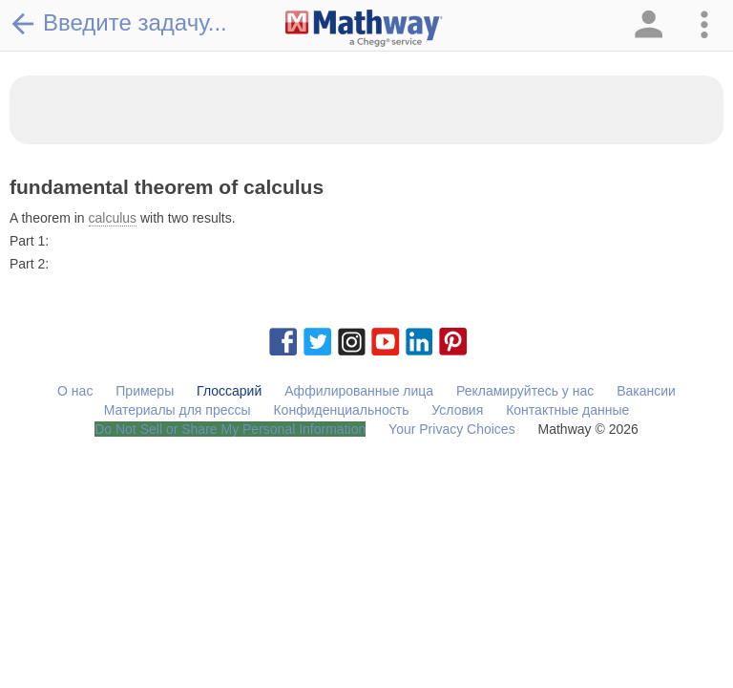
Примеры (144, 390)
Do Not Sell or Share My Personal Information (230, 429)
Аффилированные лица (358, 390)
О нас (75, 390)
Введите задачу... (118, 23)
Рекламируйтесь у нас (525, 390)
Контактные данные (567, 410)
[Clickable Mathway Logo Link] (364, 29)
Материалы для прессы (177, 410)
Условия (457, 410)
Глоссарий (229, 390)
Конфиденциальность (340, 410)
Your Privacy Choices (451, 429)
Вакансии (646, 390)
